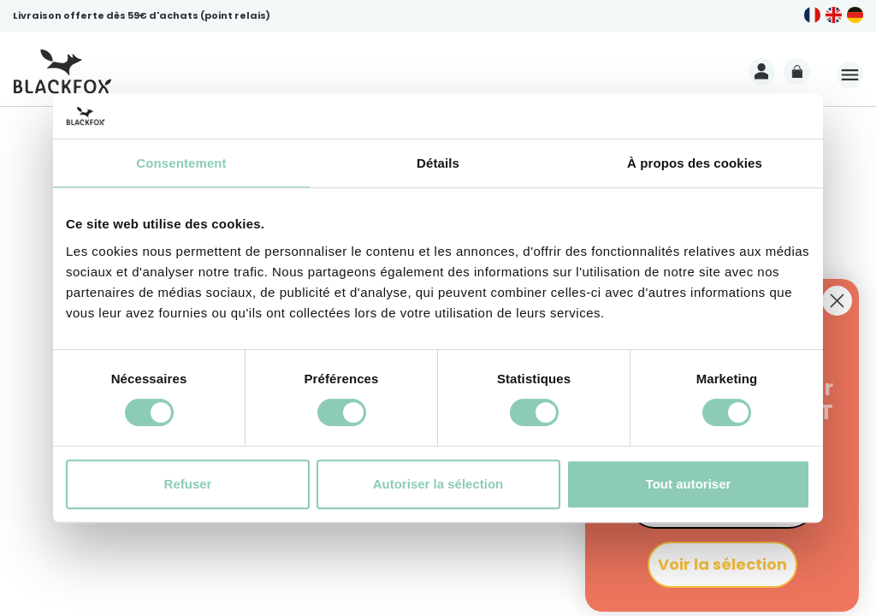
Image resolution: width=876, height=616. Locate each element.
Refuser (188, 484)
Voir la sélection (722, 564)
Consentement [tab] (181, 163)
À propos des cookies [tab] (694, 163)
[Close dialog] (837, 301)
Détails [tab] (438, 163)
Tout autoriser (688, 484)
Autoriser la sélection (438, 484)
